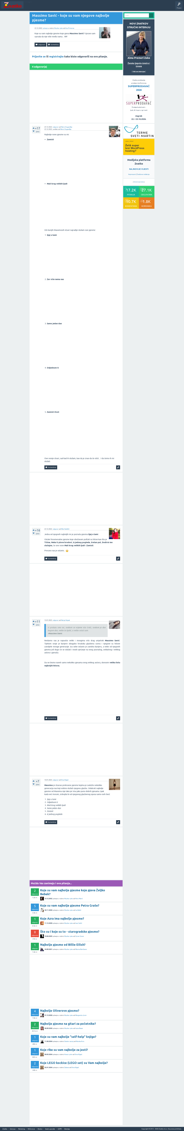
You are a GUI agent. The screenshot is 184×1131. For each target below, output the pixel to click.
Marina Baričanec (81, 949)
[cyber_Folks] (138, 137)
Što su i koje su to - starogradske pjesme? (69, 931)
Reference (31, 1129)
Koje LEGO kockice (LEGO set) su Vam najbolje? (74, 1063)
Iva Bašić (78, 910)
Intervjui (13, 1129)
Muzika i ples (58, 28)
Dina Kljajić (65, 780)
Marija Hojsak (65, 620)
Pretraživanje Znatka (139, 182)
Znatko (4, 1129)
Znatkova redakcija (143, 174)
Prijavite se (39, 56)
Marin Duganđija (66, 127)
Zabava (66, 1067)
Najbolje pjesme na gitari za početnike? (68, 1023)
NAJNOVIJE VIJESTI (139, 169)
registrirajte (56, 56)
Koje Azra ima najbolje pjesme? (62, 918)
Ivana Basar (79, 1028)
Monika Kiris (80, 1041)
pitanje (45, 28)
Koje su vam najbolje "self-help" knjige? (68, 1037)
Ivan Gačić (78, 923)
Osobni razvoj (68, 1041)
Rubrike (49, 7)
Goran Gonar (79, 936)
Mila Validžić (65, 529)
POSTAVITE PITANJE (61, 7)
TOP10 (80, 7)
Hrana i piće (68, 1054)
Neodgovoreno (38, 7)
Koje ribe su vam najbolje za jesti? (64, 1050)
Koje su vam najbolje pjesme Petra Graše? (69, 905)
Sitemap (67, 1129)
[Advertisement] (76, 97)
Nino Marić (79, 898)
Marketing (21, 1129)
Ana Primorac (69, 28)
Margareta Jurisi (80, 1015)
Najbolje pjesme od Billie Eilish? (62, 944)
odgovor (56, 127)
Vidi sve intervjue (139, 71)
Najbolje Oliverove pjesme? (59, 1010)
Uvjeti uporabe (50, 1129)
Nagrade (87, 7)
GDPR (60, 1129)
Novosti (28, 7)
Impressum (132, 174)
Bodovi (40, 1129)
